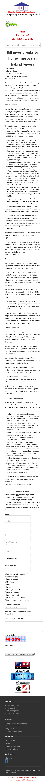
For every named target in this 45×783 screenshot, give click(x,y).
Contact (9, 758)
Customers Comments (14, 732)
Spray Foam (10, 740)
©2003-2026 (11, 777)
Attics (8, 743)
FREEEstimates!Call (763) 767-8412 (22, 35)
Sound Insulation (12, 749)
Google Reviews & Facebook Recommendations (16, 725)
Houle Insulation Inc (30, 770)
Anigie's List (10, 729)
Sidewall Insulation (13, 746)
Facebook (6, 761)
